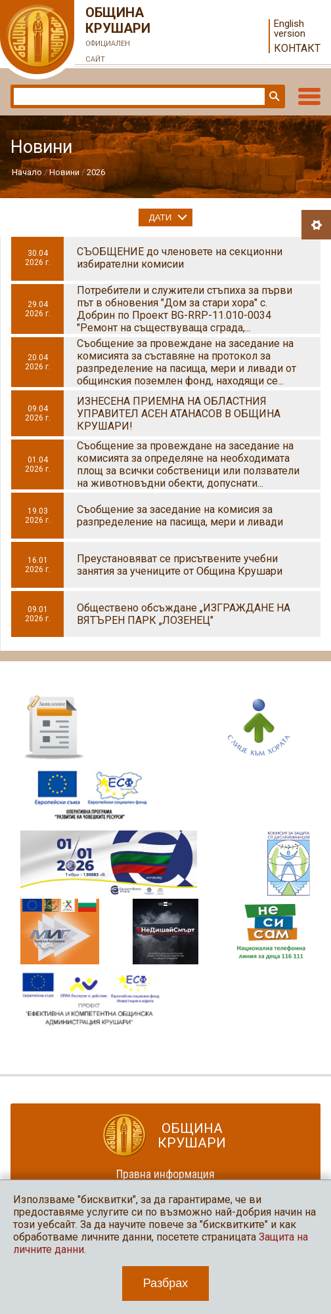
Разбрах (165, 1283)
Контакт (297, 48)
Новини (64, 172)
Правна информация (165, 1174)
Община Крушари (118, 36)
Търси (273, 96)
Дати (160, 217)
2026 (96, 172)
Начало (27, 172)
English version (289, 29)
